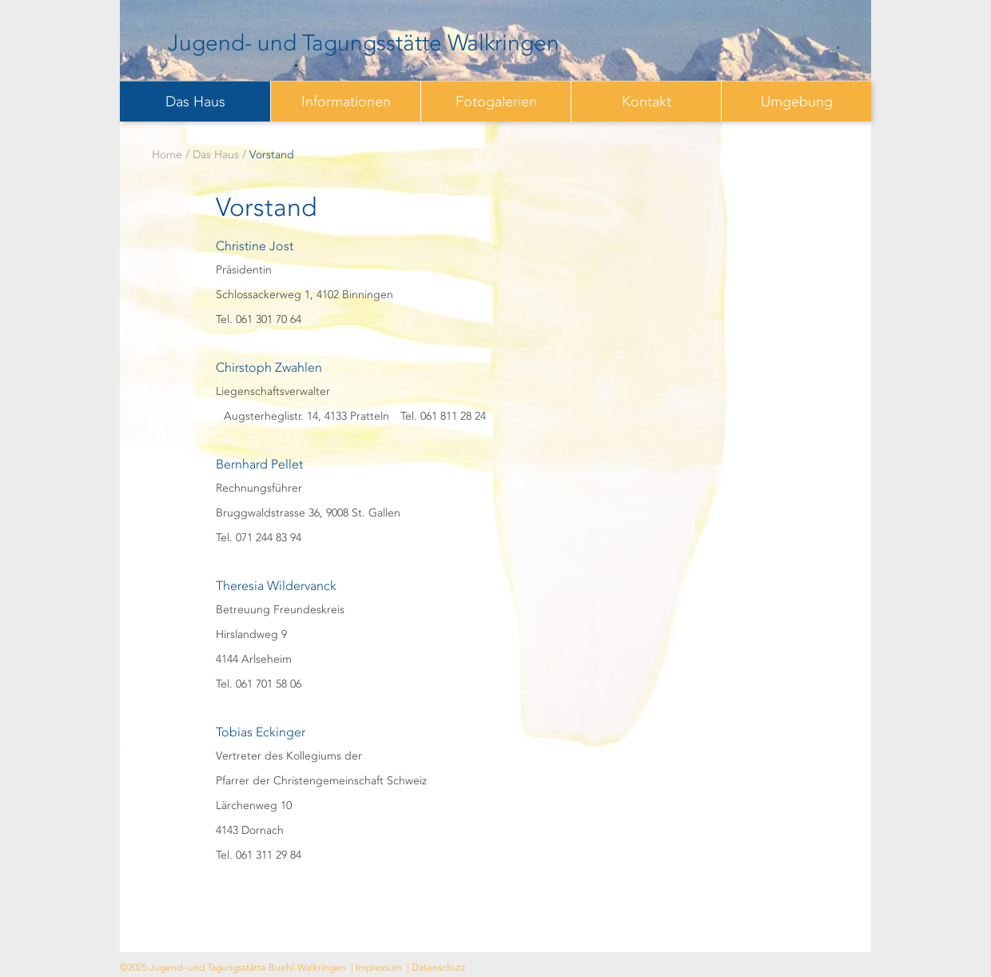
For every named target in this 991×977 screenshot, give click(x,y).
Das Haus (195, 101)
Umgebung (797, 101)
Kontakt (646, 101)
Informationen (346, 101)
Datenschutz (438, 967)
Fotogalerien (496, 101)
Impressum (379, 967)
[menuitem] (195, 101)
